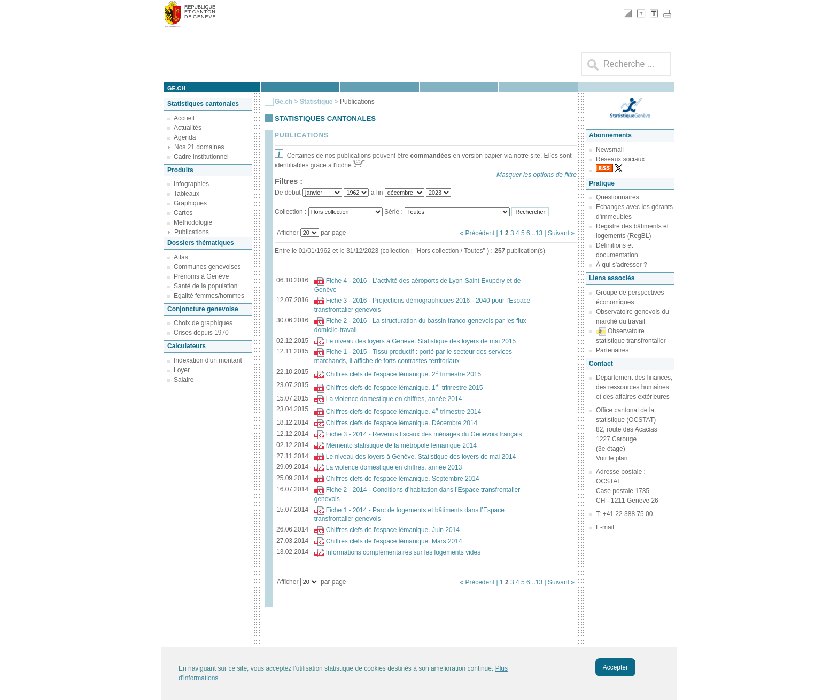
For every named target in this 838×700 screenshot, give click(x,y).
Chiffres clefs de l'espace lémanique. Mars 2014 (394, 541)
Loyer (182, 370)
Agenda (185, 137)
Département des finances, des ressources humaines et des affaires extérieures (634, 387)
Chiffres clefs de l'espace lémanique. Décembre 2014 (402, 423)
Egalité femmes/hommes (209, 295)
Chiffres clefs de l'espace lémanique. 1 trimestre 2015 (404, 387)
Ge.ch (283, 101)
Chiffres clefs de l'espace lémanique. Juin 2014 (393, 530)
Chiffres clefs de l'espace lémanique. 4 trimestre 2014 (403, 412)
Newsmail (610, 149)
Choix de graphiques (203, 323)
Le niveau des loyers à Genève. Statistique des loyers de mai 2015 (421, 341)
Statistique (316, 101)
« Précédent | (480, 233)
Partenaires (612, 350)
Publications (191, 232)
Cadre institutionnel (201, 156)
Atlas (181, 257)
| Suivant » (560, 233)
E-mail (605, 527)
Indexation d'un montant (208, 360)
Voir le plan (611, 458)
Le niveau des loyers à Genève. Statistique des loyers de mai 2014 (421, 456)
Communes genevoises (207, 267)
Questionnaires (617, 197)
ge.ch (176, 88)
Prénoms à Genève (201, 276)
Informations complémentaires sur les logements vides (403, 552)
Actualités (187, 128)
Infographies (191, 184)
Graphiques (190, 203)
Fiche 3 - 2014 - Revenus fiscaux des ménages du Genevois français (424, 434)
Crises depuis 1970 (201, 332)
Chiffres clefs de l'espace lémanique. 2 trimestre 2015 (403, 374)
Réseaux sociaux (620, 159)
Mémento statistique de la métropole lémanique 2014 (401, 445)
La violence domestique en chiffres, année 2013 (394, 467)
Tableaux (186, 193)
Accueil (184, 118)
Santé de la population (205, 286)
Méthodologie (193, 222)
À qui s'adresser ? (621, 264)
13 (539, 233)
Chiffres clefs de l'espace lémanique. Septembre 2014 (402, 478)
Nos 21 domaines (199, 147)
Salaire (183, 379)
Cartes (183, 213)
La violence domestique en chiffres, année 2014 (394, 399)
